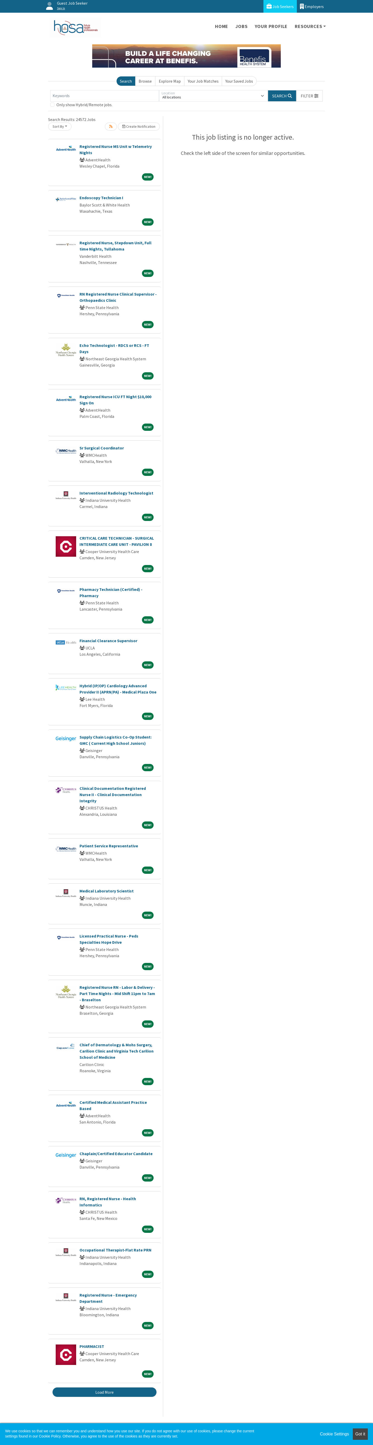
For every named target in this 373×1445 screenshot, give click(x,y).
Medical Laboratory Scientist (107, 890)
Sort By (58, 126)
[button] (309, 96)
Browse (145, 81)
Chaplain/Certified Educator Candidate (116, 1153)
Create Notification (138, 126)
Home (221, 26)
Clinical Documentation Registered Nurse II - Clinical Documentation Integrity (113, 794)
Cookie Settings (334, 1434)
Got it (360, 1434)
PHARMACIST (92, 1346)
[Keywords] (104, 96)
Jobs (241, 26)
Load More (104, 1392)
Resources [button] (308, 26)
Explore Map (170, 81)
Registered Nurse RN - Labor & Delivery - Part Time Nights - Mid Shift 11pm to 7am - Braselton (117, 993)
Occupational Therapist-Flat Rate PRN (116, 1250)
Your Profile (271, 26)
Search (126, 81)
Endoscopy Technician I (101, 197)
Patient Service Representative (109, 845)
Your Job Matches (203, 81)
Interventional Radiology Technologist (116, 493)
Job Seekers (280, 6)
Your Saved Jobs (239, 81)
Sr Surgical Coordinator (102, 447)
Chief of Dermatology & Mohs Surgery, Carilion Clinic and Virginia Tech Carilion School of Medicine (117, 1051)
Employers (312, 6)
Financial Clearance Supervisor (108, 640)
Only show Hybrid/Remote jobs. (84, 104)
